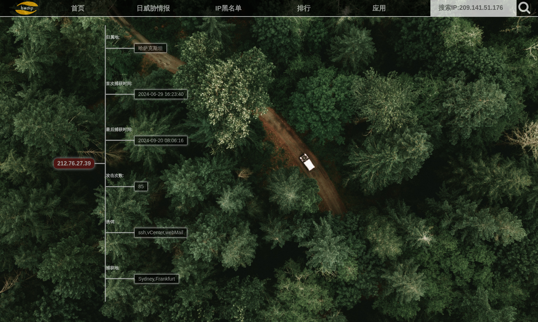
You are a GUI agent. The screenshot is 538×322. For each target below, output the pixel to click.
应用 (379, 8)
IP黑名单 (228, 8)
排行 (303, 8)
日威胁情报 (153, 8)
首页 (77, 8)
